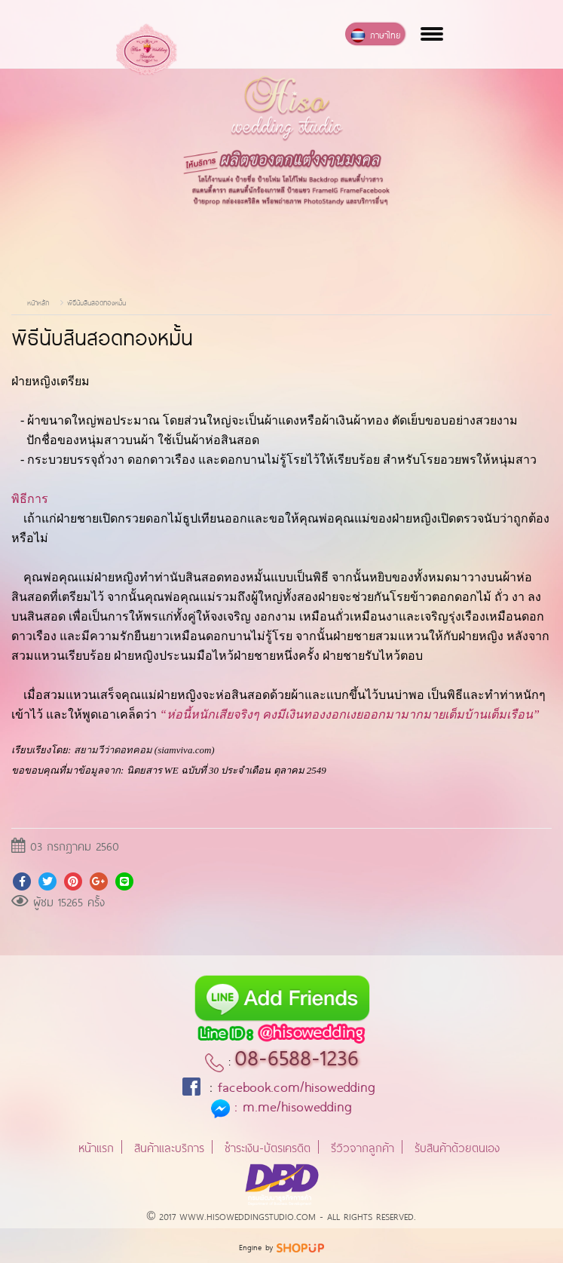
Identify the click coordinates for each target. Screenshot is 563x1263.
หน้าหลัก (38, 302)
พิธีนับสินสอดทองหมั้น (96, 302)
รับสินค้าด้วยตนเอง (457, 1146)
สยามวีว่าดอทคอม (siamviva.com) (144, 750)
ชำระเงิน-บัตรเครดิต (268, 1146)
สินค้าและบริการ (169, 1146)
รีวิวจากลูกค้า (362, 1146)
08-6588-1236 (296, 1055)
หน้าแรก (96, 1146)
